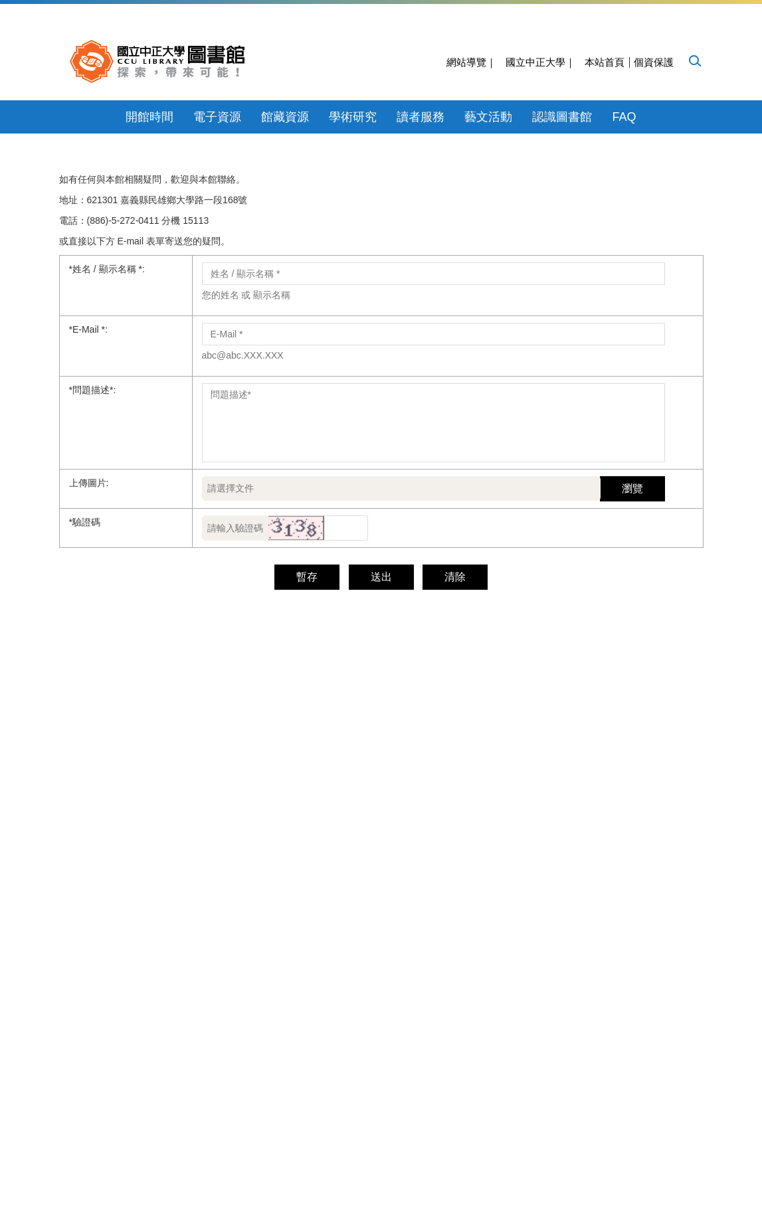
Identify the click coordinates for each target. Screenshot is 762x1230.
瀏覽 (632, 693)
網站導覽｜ (471, 62)
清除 (418, 781)
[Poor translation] (48, 1029)
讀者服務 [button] (420, 117)
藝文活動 (488, 117)
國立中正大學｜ (540, 62)
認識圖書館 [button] (562, 117)
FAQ (624, 117)
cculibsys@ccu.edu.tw (521, 889)
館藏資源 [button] (285, 117)
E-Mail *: (88, 534)
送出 (344, 781)
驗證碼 (84, 726)
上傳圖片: (89, 687)
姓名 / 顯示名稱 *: (107, 473)
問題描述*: (92, 594)
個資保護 (654, 62)
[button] (694, 60)
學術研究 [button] (353, 117)
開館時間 (149, 117)
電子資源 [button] (217, 117)
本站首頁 (604, 62)
